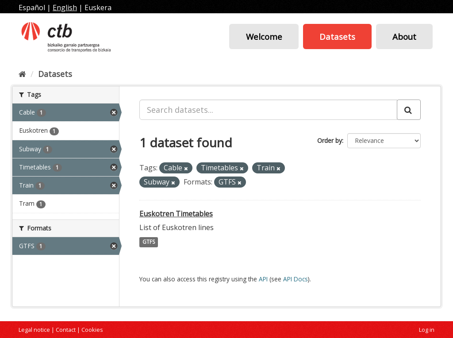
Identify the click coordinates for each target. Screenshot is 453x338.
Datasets (337, 36)
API (263, 279)
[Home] (22, 74)
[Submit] (409, 110)
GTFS (148, 242)
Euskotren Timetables (176, 214)
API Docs (295, 279)
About (404, 36)
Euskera (97, 7)
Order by (329, 140)
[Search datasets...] (268, 110)
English (65, 7)
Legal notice (34, 330)
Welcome (264, 36)
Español (32, 7)
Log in (426, 330)
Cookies (92, 330)
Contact (66, 330)
